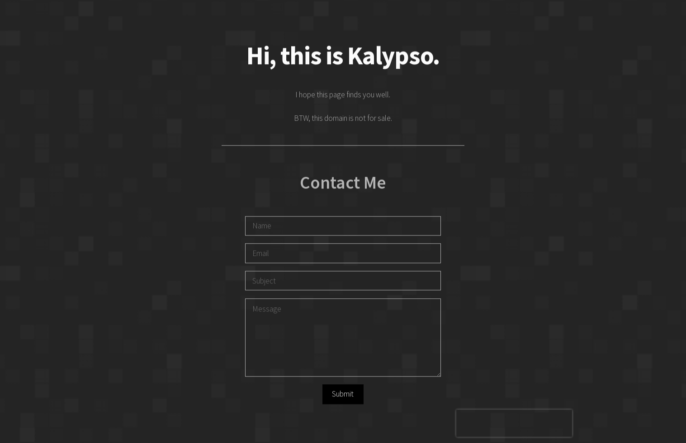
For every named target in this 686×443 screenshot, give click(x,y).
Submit (343, 395)
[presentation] (514, 424)
